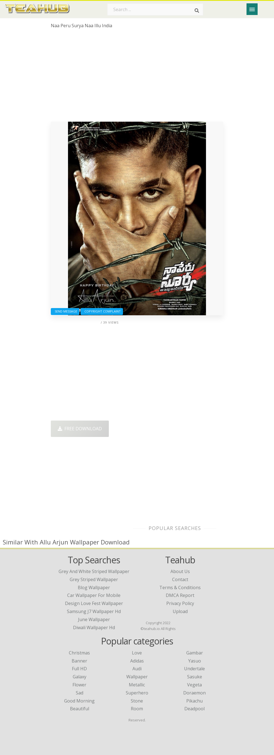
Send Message (65, 311)
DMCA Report (180, 595)
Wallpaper (137, 677)
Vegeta (194, 685)
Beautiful (79, 709)
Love (137, 653)
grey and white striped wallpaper (94, 571)
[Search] (196, 10)
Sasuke (194, 677)
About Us (180, 571)
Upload (180, 611)
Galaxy (79, 677)
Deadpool (194, 709)
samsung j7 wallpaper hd (94, 611)
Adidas (137, 661)
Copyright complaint (102, 311)
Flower (79, 685)
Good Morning (79, 701)
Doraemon (194, 693)
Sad (79, 693)
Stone (137, 701)
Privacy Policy (180, 603)
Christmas (79, 653)
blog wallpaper (94, 587)
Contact (180, 579)
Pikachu (194, 701)
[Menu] (252, 9)
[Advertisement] (137, 77)
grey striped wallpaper (94, 579)
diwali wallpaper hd (94, 627)
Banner (79, 661)
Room (137, 709)
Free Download (80, 429)
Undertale (194, 669)
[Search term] (155, 9)
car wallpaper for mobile (93, 595)
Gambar (194, 653)
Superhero (137, 693)
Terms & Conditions (180, 587)
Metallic (137, 685)
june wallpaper (94, 619)
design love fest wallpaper (94, 603)
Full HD (79, 669)
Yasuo (194, 661)
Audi (137, 669)
